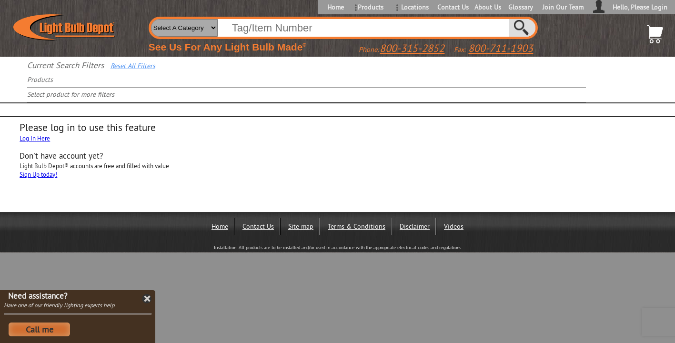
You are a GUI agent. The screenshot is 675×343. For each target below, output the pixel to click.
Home (335, 7)
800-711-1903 (500, 48)
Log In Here (35, 138)
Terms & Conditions (356, 226)
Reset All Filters (133, 66)
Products (370, 7)
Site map (300, 226)
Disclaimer (415, 226)
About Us (487, 7)
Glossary (520, 7)
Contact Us (452, 7)
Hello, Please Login (640, 7)
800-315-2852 (412, 48)
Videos (453, 226)
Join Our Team (563, 7)
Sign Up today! (38, 174)
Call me (39, 329)
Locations (415, 7)
